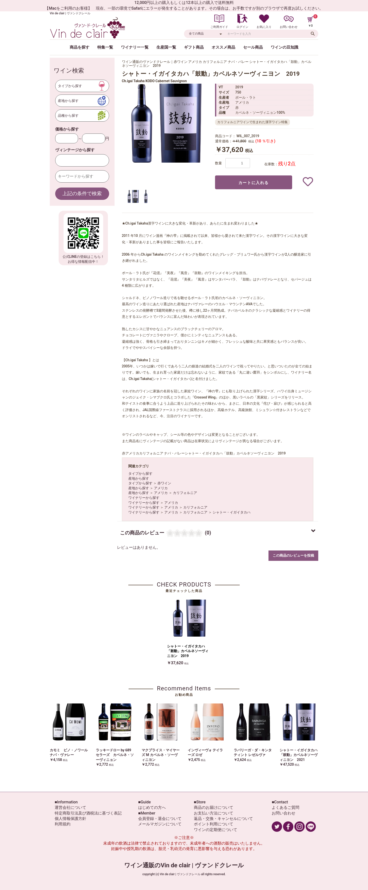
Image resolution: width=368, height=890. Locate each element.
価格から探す (67, 129)
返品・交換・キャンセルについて (223, 818)
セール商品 (253, 47)
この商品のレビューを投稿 (293, 555)
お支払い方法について (213, 813)
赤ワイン (164, 483)
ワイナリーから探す (143, 498)
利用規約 (62, 824)
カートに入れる (253, 183)
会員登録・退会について (160, 818)
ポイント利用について (213, 824)
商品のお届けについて (213, 807)
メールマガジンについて (160, 824)
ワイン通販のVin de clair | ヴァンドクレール (184, 865)
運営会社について (70, 807)
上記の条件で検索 (82, 193)
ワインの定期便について (215, 829)
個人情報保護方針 (70, 818)
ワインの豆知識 (284, 47)
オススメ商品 (223, 47)
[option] (166, 123)
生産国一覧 (166, 47)
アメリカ (161, 488)
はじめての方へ (152, 807)
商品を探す (79, 47)
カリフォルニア (185, 493)
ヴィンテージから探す (75, 150)
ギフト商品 (194, 47)
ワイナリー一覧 (135, 47)
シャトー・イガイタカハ (232, 512)
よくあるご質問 (285, 807)
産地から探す (138, 478)
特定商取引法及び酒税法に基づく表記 (88, 813)
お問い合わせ (283, 813)
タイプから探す (140, 473)
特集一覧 (105, 47)
